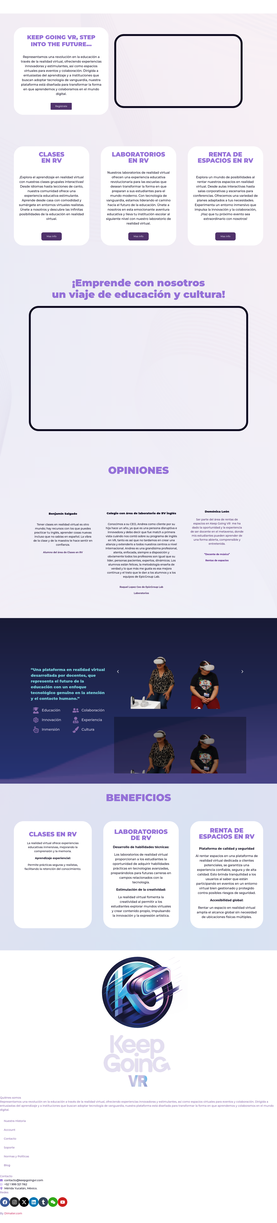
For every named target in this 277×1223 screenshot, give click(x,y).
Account (9, 1130)
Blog (7, 1165)
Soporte (9, 1147)
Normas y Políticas (16, 1156)
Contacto (10, 1138)
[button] (118, 671)
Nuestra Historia (15, 1121)
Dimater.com (13, 1213)
